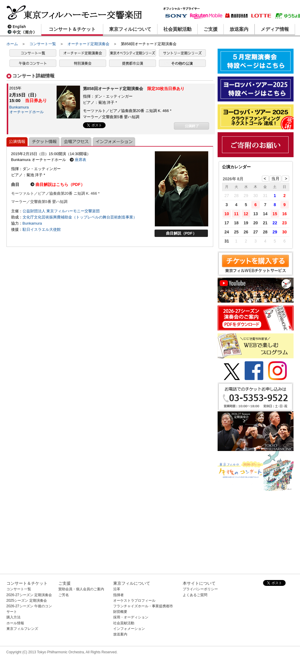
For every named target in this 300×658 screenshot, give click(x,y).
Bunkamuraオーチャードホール (26, 109)
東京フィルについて (130, 29)
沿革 (116, 589)
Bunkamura (32, 223)
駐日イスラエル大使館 (42, 229)
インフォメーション (129, 629)
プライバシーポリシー (200, 589)
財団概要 (120, 612)
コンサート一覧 (42, 44)
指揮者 (118, 595)
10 (226, 213)
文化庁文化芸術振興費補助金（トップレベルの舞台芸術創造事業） (80, 217)
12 (246, 213)
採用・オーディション (130, 617)
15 (274, 213)
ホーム (12, 44)
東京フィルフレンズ (22, 629)
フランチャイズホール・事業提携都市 (143, 606)
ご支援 (211, 29)
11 (236, 213)
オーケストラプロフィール (134, 600)
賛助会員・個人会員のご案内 (81, 589)
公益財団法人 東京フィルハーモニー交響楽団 (61, 211)
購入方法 (13, 617)
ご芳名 (63, 595)
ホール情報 (15, 623)
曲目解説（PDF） (181, 233)
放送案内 (239, 29)
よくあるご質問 (195, 595)
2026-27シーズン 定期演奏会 (29, 595)
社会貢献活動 (177, 29)
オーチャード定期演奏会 (88, 44)
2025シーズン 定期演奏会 (26, 600)
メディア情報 (275, 29)
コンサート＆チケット (72, 29)
